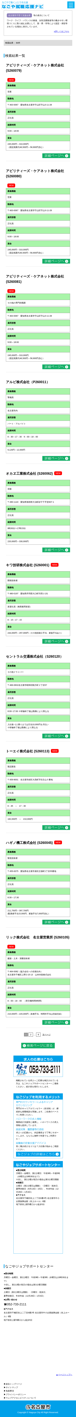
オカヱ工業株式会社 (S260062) (29, 473)
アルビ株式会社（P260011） (28, 382)
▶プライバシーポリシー (15, 1394)
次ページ (46, 1034)
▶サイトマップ (11, 1387)
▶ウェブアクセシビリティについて (20, 1398)
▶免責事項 (9, 1391)
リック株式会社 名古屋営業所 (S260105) (37, 937)
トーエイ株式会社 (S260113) (27, 751)
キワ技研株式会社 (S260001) (27, 565)
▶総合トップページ (13, 1384)
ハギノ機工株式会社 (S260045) (29, 843)
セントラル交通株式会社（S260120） (34, 656)
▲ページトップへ (64, 1374)
